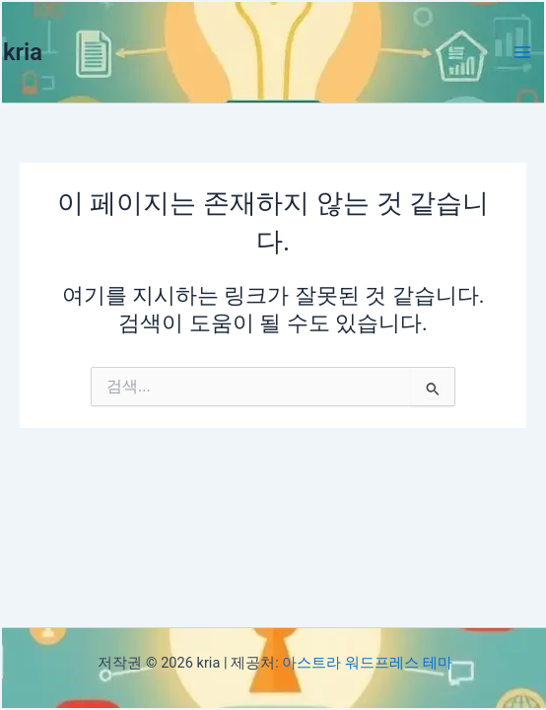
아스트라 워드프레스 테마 (366, 663)
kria (22, 52)
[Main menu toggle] (522, 52)
